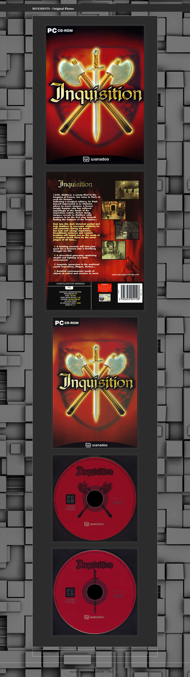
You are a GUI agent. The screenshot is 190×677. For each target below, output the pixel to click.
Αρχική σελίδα (93, 653)
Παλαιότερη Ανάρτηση (145, 653)
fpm (105, 672)
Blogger (117, 672)
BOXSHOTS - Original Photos (53, 8)
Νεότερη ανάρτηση (43, 653)
